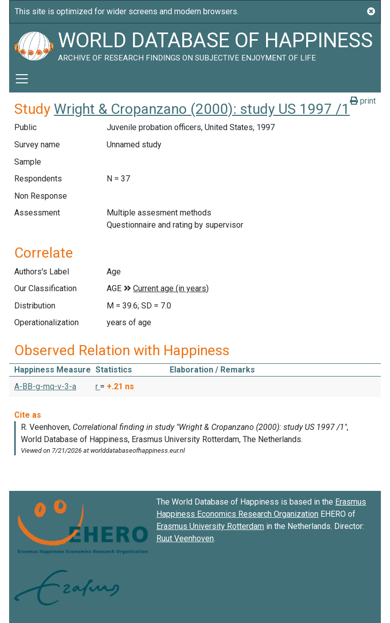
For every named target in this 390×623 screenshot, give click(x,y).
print (363, 101)
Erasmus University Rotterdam (210, 526)
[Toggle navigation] (21, 78)
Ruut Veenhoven (185, 538)
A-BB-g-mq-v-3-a (45, 386)
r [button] (97, 386)
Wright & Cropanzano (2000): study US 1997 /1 (202, 109)
